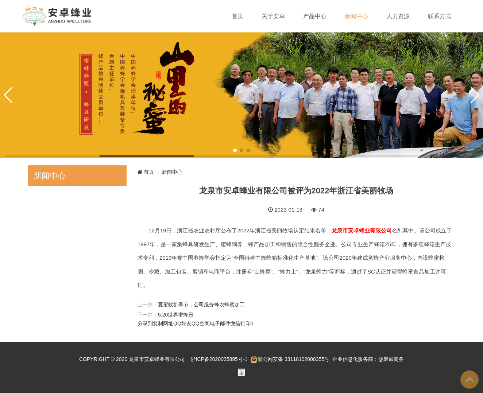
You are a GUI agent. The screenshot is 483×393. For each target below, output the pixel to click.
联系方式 (439, 16)
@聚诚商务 (391, 359)
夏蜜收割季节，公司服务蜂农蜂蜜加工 (201, 304)
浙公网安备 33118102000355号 (289, 359)
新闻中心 (356, 16)
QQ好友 (182, 323)
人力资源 (398, 16)
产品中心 (314, 16)
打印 (245, 323)
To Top (469, 379)
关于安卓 (273, 16)
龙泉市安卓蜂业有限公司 (157, 359)
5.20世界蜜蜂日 (175, 315)
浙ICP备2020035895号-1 (219, 359)
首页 (237, 16)
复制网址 (163, 323)
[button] (235, 150)
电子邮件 (220, 323)
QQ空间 (201, 323)
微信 (235, 323)
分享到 (145, 323)
